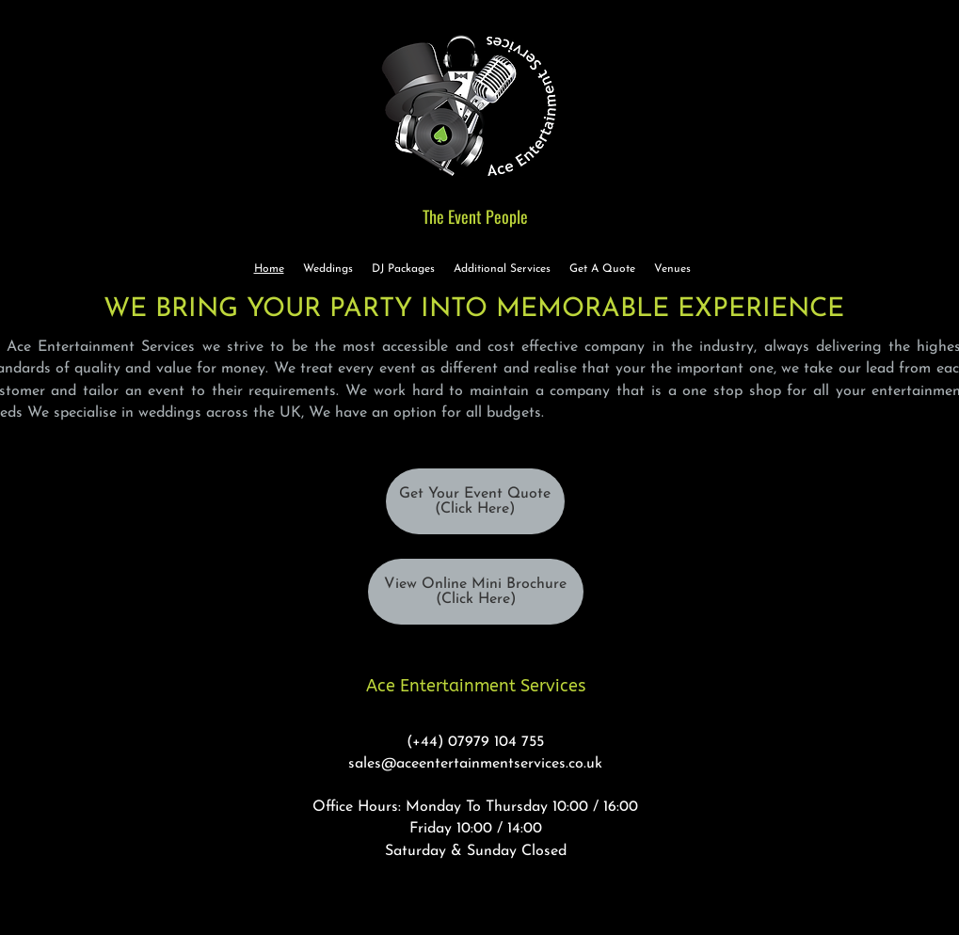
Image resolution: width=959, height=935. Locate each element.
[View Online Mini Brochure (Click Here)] (475, 592)
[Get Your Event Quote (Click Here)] (475, 501)
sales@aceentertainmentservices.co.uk (475, 763)
